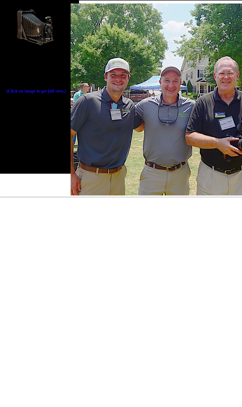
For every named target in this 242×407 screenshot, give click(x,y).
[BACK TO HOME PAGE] (32, 147)
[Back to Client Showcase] (34, 157)
